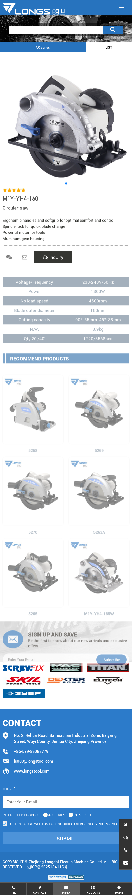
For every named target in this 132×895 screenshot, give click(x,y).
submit (66, 838)
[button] (66, 186)
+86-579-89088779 (31, 751)
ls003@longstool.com (33, 761)
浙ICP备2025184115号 (47, 866)
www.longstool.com (32, 771)
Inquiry (53, 258)
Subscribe (112, 676)
